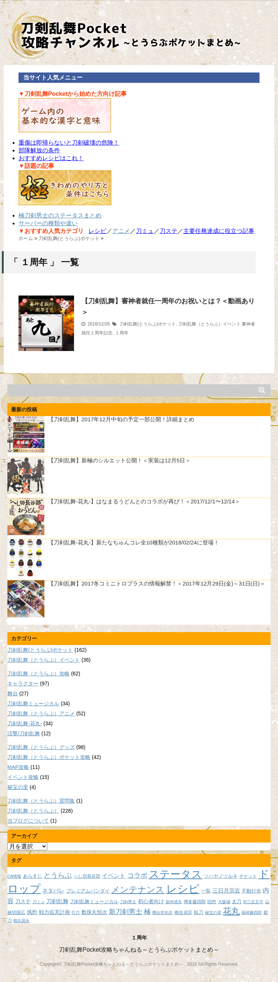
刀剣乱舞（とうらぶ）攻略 (38, 673)
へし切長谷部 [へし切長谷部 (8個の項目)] (87, 876)
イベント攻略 (22, 777)
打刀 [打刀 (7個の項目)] (75, 912)
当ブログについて (28, 821)
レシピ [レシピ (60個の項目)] (183, 889)
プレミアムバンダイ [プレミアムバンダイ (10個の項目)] (88, 891)
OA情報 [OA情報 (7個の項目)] (14, 876)
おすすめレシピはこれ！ (51, 158)
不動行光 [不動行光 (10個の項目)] (251, 891)
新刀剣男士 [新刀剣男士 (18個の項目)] (125, 911)
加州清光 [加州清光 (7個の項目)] (173, 902)
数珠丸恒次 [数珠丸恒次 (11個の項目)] (94, 912)
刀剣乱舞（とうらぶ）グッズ (41, 747)
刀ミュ (145, 231)
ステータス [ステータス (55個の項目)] (175, 874)
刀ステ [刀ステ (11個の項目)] (23, 901)
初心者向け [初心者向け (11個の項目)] (151, 901)
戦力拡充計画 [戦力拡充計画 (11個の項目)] (54, 912)
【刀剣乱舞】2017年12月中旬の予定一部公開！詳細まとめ (121, 419)
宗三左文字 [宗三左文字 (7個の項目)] (253, 902)
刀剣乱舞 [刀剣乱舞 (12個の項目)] (57, 901)
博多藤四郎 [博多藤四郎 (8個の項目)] (195, 901)
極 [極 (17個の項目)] (147, 911)
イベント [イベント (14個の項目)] (113, 875)
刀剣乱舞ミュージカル (33, 703)
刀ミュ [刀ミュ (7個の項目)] (39, 902)
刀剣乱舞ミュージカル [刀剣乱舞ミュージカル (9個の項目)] (94, 901)
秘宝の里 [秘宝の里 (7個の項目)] (213, 912)
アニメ (121, 231)
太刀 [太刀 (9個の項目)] (236, 901)
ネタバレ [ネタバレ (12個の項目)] (53, 891)
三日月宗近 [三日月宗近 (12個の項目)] (226, 891)
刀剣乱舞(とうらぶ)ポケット (148, 324)
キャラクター (22, 683)
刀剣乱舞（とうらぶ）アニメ (41, 713)
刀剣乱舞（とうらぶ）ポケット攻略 (48, 757)
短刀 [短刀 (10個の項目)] (198, 912)
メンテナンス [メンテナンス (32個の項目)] (137, 889)
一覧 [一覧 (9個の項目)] (206, 891)
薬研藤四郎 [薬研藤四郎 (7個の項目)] (251, 912)
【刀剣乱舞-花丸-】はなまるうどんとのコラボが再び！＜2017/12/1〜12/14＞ (144, 501)
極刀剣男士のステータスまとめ (60, 215)
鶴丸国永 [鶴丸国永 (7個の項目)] (21, 920)
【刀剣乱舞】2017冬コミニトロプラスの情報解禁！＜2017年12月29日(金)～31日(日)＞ (156, 583)
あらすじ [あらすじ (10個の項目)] (32, 876)
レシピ (97, 231)
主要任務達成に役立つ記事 (218, 231)
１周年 (121, 332)
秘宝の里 (17, 787)
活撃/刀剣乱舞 (23, 733)
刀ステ (168, 231)
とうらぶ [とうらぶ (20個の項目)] (58, 875)
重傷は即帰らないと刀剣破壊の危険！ (69, 142)
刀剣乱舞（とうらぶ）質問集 (41, 801)
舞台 (12, 693)
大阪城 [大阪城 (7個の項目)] (224, 902)
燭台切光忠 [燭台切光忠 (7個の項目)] (162, 912)
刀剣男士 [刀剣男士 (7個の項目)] (128, 902)
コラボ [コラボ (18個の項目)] (137, 875)
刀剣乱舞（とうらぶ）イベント (209, 324)
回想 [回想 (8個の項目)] (211, 901)
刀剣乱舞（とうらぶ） (33, 811)
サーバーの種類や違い (48, 223)
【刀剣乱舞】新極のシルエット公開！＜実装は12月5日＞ (119, 460)
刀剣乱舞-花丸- (24, 723)
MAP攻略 (18, 767)
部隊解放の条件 (39, 150)
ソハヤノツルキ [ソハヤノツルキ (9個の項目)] (221, 876)
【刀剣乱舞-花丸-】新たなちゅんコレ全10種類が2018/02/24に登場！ (133, 542)
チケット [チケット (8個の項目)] (248, 876)
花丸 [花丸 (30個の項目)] (231, 911)
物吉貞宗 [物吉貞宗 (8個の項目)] (183, 912)
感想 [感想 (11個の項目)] (32, 912)
